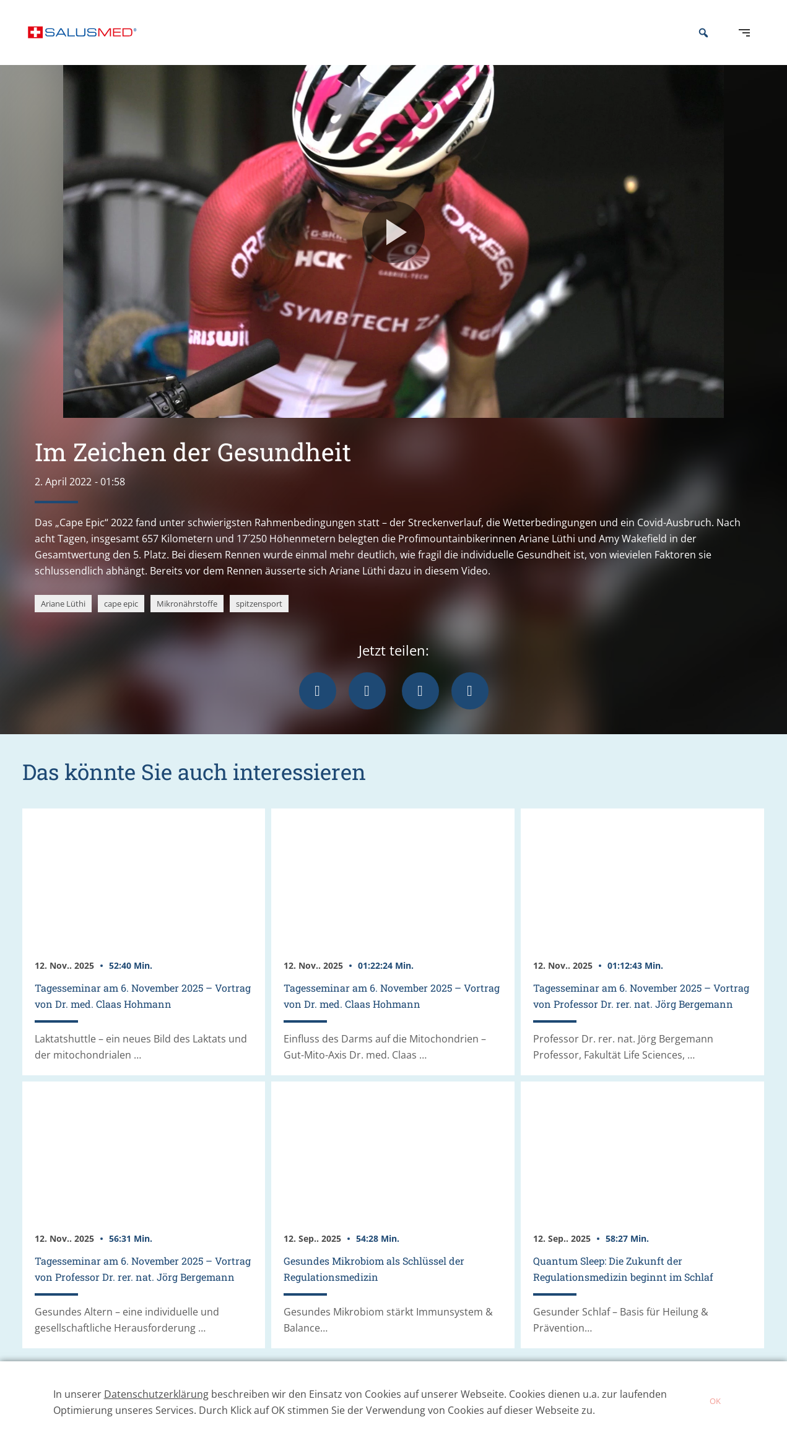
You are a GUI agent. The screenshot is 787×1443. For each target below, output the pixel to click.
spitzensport (259, 622)
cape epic (121, 622)
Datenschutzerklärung (156, 1394)
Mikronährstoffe (187, 622)
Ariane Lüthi (63, 622)
